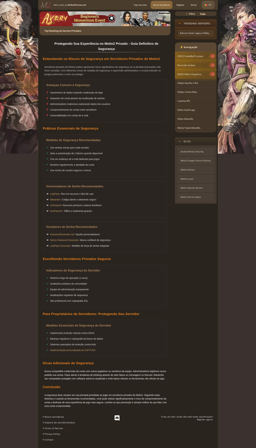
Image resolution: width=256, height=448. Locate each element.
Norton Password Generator (64, 240)
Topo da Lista (140, 4)
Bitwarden (55, 199)
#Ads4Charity (164, 13)
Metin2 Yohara (188, 169)
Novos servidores (161, 4)
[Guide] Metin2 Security (192, 151)
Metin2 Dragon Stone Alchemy (196, 160)
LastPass (55, 194)
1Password (55, 205)
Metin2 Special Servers (192, 187)
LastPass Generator (60, 245)
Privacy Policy (52, 433)
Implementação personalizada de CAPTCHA (72, 350)
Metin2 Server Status (191, 196)
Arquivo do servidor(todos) (60, 422)
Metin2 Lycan (187, 178)
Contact (49, 439)
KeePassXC (56, 211)
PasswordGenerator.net (62, 234)
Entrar (194, 4)
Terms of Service (54, 428)
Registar (180, 4)
